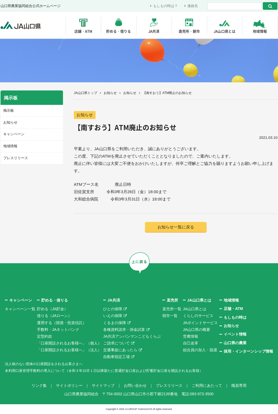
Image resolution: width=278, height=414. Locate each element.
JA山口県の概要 (196, 330)
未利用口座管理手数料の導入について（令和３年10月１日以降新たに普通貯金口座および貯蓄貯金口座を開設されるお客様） (111, 371)
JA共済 (153, 31)
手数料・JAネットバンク (58, 330)
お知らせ (110, 93)
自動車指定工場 (116, 357)
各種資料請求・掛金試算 (124, 330)
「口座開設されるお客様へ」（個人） (69, 343)
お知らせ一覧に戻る (175, 227)
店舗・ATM (83, 31)
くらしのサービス (198, 316)
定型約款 (44, 336)
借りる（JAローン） (54, 316)
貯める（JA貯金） (52, 309)
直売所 (172, 300)
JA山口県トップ (85, 93)
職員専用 (239, 386)
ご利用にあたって (207, 386)
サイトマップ (103, 386)
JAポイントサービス (200, 323)
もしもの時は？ (165, 6)
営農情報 (190, 336)
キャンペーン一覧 (20, 309)
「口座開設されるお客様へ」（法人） (69, 350)
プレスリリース (15, 157)
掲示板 (8, 110)
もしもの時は (235, 317)
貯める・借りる (118, 31)
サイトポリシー (69, 386)
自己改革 (190, 343)
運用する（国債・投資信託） (61, 323)
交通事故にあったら (120, 350)
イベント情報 (235, 335)
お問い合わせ (135, 386)
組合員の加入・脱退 (200, 350)
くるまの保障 (114, 323)
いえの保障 (112, 316)
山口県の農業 (235, 343)
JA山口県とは (224, 31)
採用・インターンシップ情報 (248, 351)
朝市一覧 (170, 316)
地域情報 (260, 31)
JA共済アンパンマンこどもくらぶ (132, 336)
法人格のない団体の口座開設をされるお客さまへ (47, 364)
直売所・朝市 (189, 31)
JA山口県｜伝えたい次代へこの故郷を (22, 25)
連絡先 (192, 6)
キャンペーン (13, 134)
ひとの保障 (112, 309)
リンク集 (39, 386)
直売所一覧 (171, 309)
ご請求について (116, 343)
